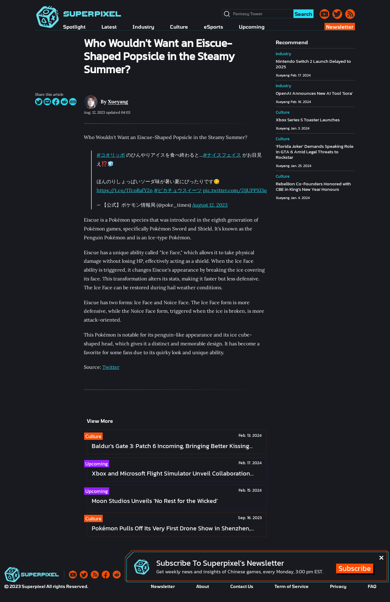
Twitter (110, 367)
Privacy (338, 586)
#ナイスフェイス (222, 155)
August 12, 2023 (210, 205)
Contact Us (241, 586)
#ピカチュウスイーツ (178, 190)
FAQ (372, 586)
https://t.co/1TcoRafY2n (125, 190)
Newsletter (163, 586)
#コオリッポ (111, 155)
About (202, 586)
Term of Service (292, 586)
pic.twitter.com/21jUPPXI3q (235, 190)
